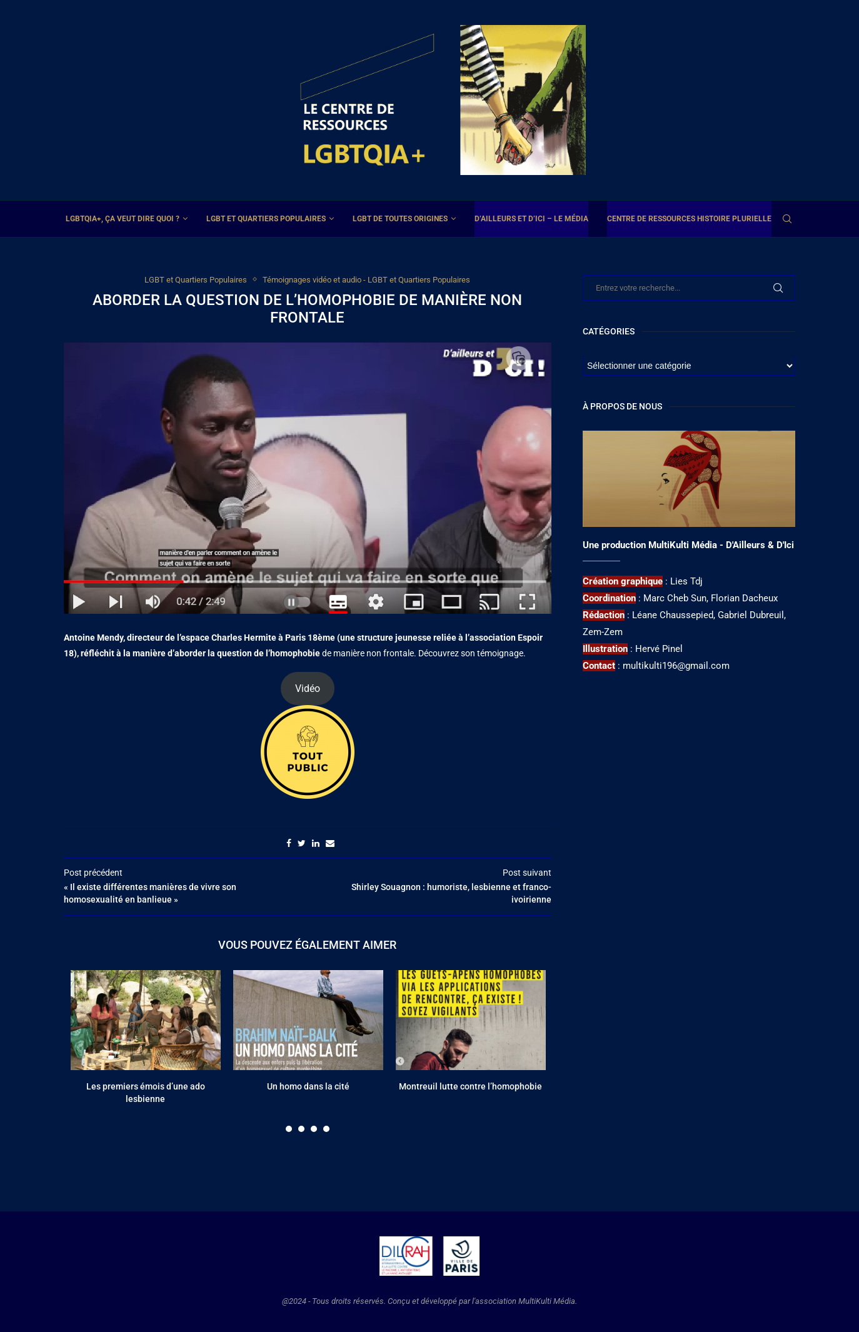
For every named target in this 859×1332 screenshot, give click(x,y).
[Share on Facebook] (288, 843)
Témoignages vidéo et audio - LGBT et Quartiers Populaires (366, 279)
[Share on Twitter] (302, 843)
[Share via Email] (330, 843)
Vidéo (307, 688)
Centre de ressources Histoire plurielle (689, 218)
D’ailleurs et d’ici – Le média (531, 218)
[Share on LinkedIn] (315, 843)
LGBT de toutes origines (400, 218)
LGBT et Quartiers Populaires (266, 218)
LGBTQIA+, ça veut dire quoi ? (122, 218)
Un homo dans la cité (308, 1086)
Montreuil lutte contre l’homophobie (470, 1086)
